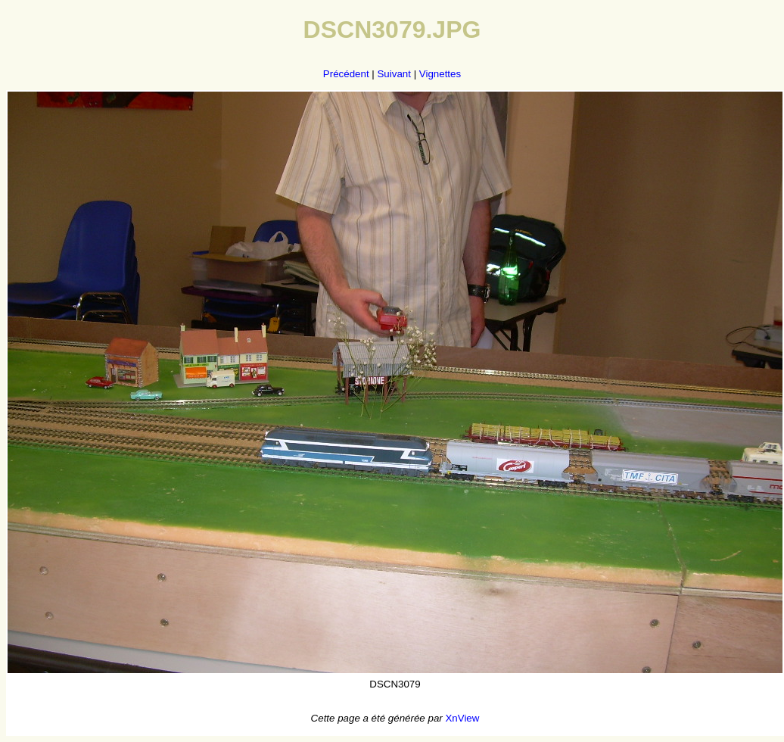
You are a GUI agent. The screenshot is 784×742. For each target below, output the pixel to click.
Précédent (346, 74)
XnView (462, 718)
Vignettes (440, 74)
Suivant (393, 74)
